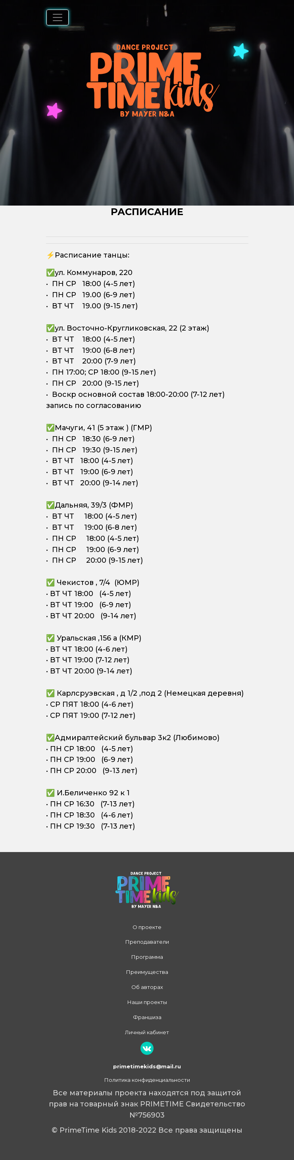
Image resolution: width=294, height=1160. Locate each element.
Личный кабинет (147, 1032)
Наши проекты (147, 1002)
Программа (147, 957)
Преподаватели (147, 942)
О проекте (147, 927)
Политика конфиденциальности (147, 1080)
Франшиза (147, 1017)
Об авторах (147, 987)
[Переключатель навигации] (57, 17)
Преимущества (147, 972)
